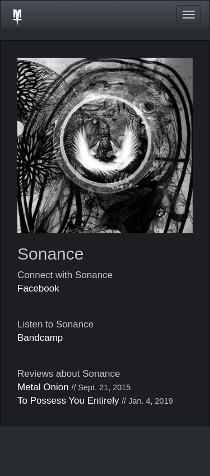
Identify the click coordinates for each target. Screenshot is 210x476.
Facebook (38, 288)
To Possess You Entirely (68, 400)
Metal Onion (43, 387)
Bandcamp (40, 337)
